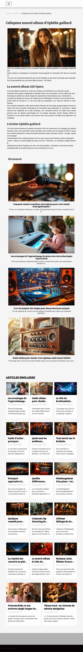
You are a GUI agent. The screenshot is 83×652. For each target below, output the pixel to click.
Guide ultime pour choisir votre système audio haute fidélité (41, 358)
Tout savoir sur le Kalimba (65, 440)
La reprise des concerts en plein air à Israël (17, 561)
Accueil (8, 13)
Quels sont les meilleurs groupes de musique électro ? (41, 443)
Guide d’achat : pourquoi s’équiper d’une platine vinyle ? (16, 443)
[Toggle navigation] (9, 4)
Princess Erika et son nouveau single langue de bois (22, 608)
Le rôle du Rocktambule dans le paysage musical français (65, 402)
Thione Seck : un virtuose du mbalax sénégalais (59, 607)
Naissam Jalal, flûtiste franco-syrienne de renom (64, 563)
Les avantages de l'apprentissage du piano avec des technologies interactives (41, 257)
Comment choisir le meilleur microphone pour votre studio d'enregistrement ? (41, 205)
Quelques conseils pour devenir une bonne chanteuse (17, 523)
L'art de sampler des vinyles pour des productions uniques (41, 308)
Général (16, 13)
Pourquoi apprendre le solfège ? (15, 481)
